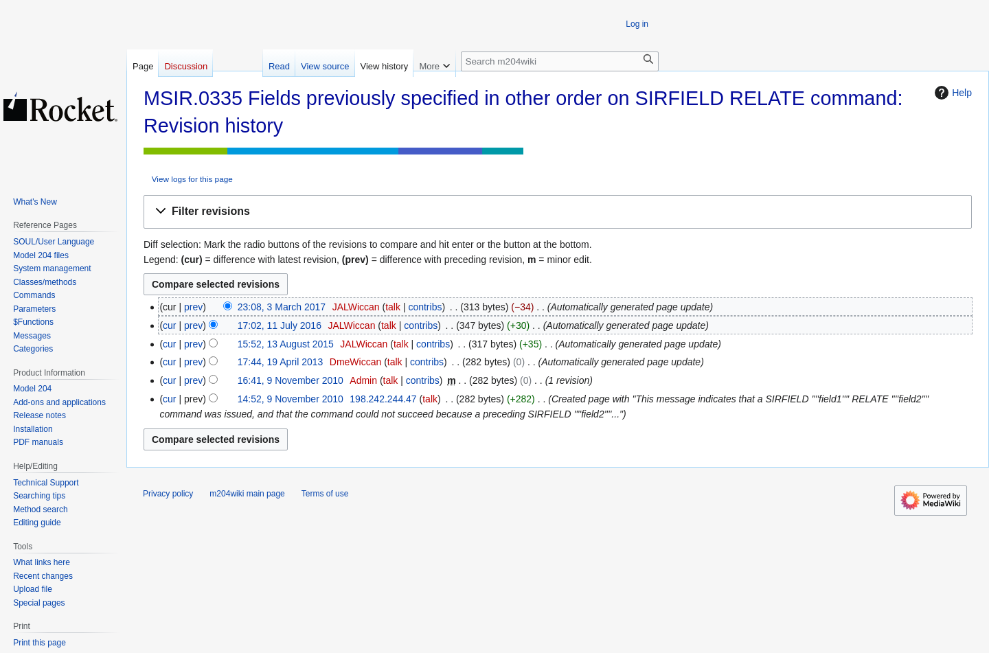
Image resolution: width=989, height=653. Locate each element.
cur (169, 325)
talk (392, 306)
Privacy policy (168, 494)
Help (951, 93)
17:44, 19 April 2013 (280, 361)
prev (193, 306)
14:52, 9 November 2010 (290, 398)
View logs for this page (192, 178)
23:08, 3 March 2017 (282, 306)
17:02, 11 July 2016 (279, 325)
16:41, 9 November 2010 (290, 380)
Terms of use (325, 494)
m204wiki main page (246, 494)
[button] (557, 211)
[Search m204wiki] (560, 61)
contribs (425, 306)
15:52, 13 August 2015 (286, 344)
